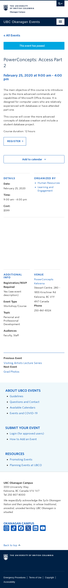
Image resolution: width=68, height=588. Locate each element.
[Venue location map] (34, 243)
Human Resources (49, 182)
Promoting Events (21, 459)
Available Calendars (22, 407)
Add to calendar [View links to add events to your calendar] (32, 159)
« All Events (12, 35)
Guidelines (16, 396)
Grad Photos (11, 371)
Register (14, 141)
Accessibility (9, 582)
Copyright (49, 577)
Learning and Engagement (45, 189)
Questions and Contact (24, 401)
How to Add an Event (23, 439)
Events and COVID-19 (23, 413)
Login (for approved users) (27, 433)
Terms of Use (35, 577)
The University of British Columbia (25, 7)
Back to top (12, 545)
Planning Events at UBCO (26, 465)
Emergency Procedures (15, 577)
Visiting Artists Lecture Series (23, 363)
